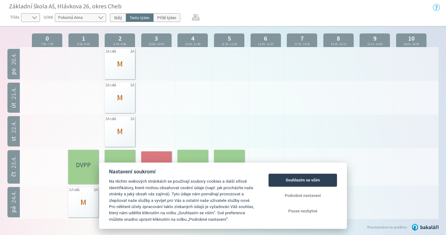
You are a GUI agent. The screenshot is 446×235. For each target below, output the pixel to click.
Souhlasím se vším (303, 180)
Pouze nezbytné (302, 211)
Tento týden (140, 17)
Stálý (118, 17)
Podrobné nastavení (303, 195)
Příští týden (166, 17)
